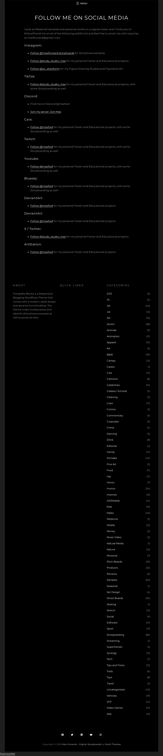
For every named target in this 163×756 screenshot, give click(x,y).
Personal (112, 555)
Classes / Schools (117, 391)
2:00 (109, 293)
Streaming (113, 640)
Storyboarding (115, 634)
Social (110, 616)
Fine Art (111, 464)
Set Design (113, 592)
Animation (113, 336)
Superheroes (114, 646)
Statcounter (7, 753)
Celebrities (113, 385)
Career (111, 366)
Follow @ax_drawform (45, 68)
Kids (109, 506)
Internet (112, 494)
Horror (110, 482)
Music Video (114, 537)
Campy (111, 360)
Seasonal (112, 586)
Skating (111, 604)
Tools (110, 671)
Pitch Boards (114, 561)
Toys (109, 677)
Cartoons (112, 378)
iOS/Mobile (113, 500)
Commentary (115, 415)
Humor (111, 488)
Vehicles (112, 695)
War (109, 714)
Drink (110, 439)
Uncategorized (116, 689)
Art (108, 348)
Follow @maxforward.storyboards (52, 53)
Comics (111, 409)
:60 (108, 318)
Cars (109, 372)
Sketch (111, 610)
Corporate (113, 421)
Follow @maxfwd (41, 127)
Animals (111, 330)
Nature (111, 549)
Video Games (115, 707)
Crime (110, 427)
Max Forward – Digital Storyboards (81, 744)
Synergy (112, 653)
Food (110, 470)
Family (111, 452)
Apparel (111, 342)
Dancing (112, 433)
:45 (108, 312)
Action (111, 324)
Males (110, 513)
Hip (109, 476)
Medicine (112, 519)
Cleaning (112, 397)
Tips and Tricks (115, 665)
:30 (108, 305)
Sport (110, 628)
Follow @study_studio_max (48, 60)
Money (111, 531)
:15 (108, 299)
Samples (112, 579)
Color (110, 403)
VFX (109, 701)
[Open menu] (81, 3)
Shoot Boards (115, 598)
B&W (110, 354)
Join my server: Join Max (45, 111)
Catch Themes (113, 744)
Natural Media (115, 543)
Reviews (112, 573)
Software (112, 622)
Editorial (112, 446)
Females (112, 458)
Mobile (111, 525)
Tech (109, 659)
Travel (110, 683)
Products (112, 567)
